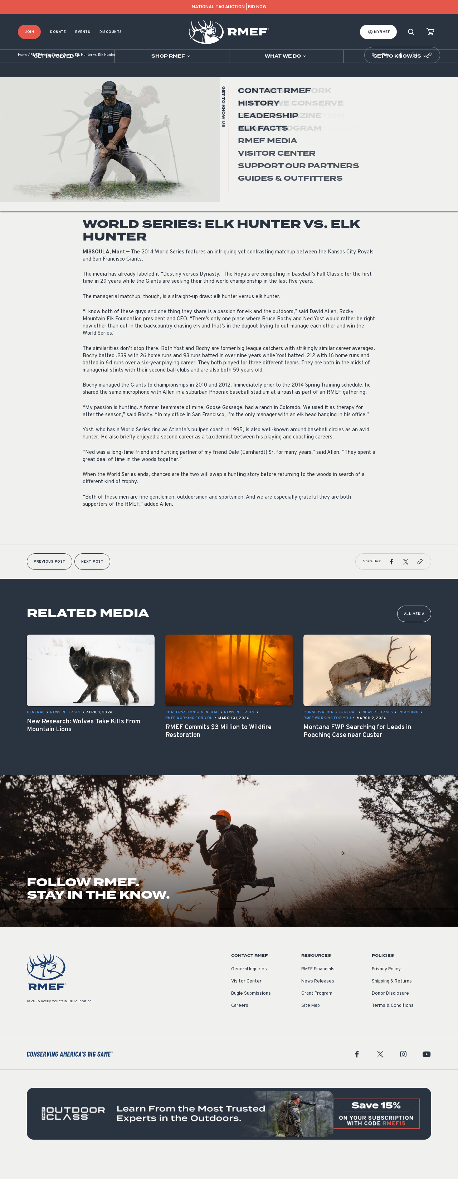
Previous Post (49, 583)
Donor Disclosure (390, 1015)
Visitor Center (246, 1003)
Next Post (92, 583)
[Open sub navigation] (57, 56)
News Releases (98, 169)
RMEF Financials (318, 991)
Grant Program (316, 1015)
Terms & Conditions (393, 1027)
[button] (400, 76)
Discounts (110, 32)
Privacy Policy (386, 991)
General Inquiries (249, 991)
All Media (414, 635)
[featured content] (229, 1135)
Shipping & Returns (392, 1003)
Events (82, 32)
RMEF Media (40, 76)
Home (22, 76)
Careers (239, 1027)
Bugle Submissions (251, 1015)
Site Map (310, 1027)
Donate (58, 32)
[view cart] (430, 32)
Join (29, 32)
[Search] (411, 32)
